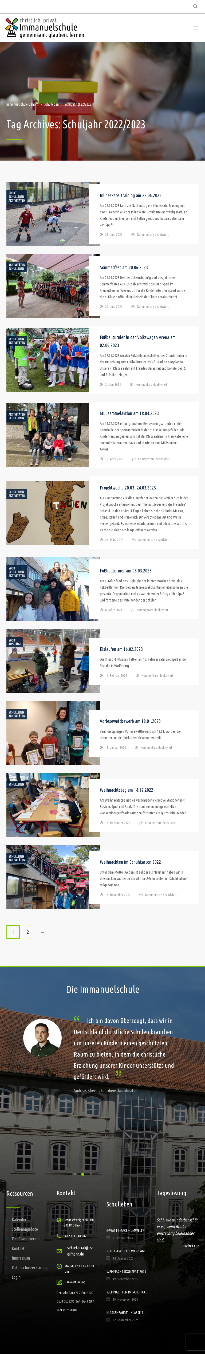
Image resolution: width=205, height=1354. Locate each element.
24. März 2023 (114, 539)
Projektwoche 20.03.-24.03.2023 (128, 487)
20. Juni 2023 (114, 306)
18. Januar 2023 (115, 747)
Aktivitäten (17, 200)
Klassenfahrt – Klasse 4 (125, 1313)
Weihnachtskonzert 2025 (126, 1271)
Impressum (21, 1258)
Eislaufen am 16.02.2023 (121, 649)
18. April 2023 (114, 459)
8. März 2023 (113, 610)
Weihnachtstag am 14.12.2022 (126, 790)
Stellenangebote (25, 1229)
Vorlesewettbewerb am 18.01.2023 (130, 721)
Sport (13, 193)
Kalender (19, 1219)
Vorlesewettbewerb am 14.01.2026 (128, 1251)
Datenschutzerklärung (30, 1267)
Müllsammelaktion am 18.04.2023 (129, 413)
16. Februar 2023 (116, 675)
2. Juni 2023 (113, 384)
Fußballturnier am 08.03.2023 (126, 570)
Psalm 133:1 (191, 1246)
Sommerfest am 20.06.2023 (124, 267)
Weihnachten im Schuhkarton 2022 (130, 862)
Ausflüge (15, 644)
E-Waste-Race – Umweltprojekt (128, 1230)
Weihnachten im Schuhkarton (128, 1292)
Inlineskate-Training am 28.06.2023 (130, 195)
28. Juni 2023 (114, 234)
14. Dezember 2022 (117, 823)
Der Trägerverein (26, 1238)
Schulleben (16, 196)
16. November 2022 (118, 895)
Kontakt (18, 1248)
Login (16, 1277)
